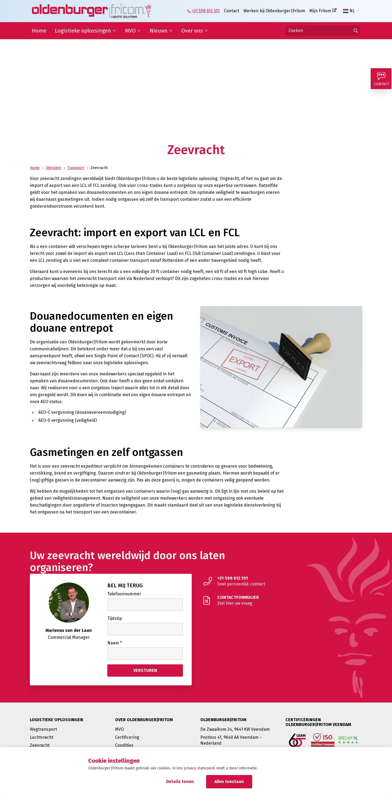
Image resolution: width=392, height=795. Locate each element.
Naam (114, 642)
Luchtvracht (41, 737)
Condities (124, 745)
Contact (231, 10)
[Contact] (381, 79)
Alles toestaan (229, 781)
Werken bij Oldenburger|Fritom (274, 10)
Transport (75, 168)
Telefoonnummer (124, 593)
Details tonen (180, 781)
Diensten (53, 168)
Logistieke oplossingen (83, 30)
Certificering (127, 737)
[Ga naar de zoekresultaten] (356, 30)
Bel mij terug (125, 585)
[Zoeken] (322, 30)
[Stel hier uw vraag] (281, 600)
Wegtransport (43, 729)
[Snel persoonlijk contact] (281, 581)
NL (349, 11)
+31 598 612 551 (206, 10)
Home (39, 30)
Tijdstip (114, 618)
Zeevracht (40, 745)
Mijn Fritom (320, 10)
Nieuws (159, 30)
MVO (130, 30)
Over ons (192, 30)
